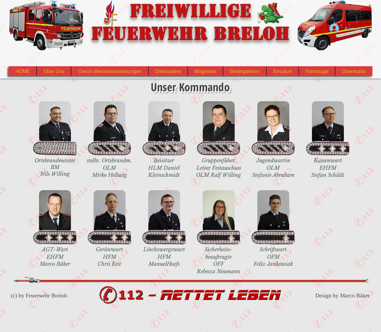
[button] (53, 71)
